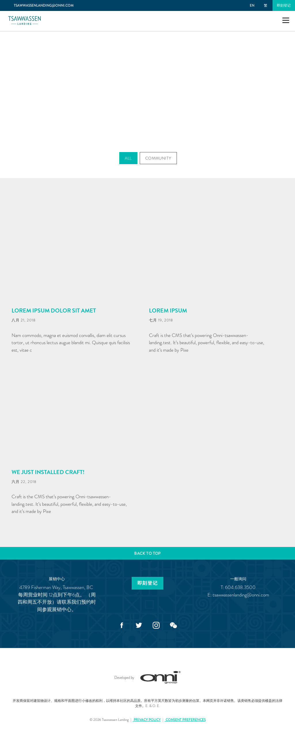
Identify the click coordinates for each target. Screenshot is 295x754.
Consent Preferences (185, 719)
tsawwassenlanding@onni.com (241, 594)
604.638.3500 (240, 587)
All (128, 158)
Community (158, 158)
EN (252, 5)
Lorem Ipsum (168, 310)
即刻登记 (284, 5)
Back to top (147, 553)
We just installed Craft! (48, 472)
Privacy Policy (147, 719)
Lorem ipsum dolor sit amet (54, 310)
